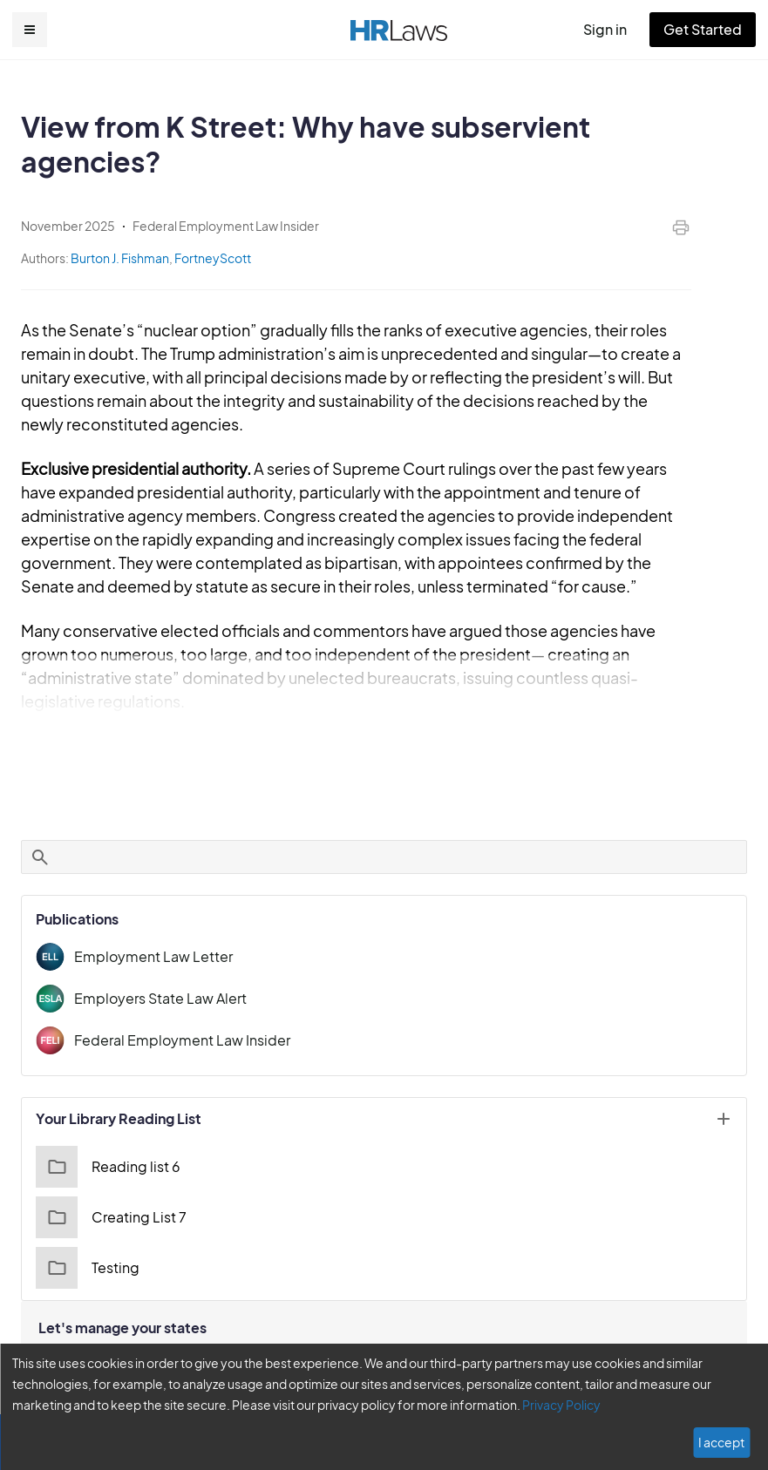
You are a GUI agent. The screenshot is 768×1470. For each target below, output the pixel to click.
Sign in (612, 29)
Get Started (706, 29)
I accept (723, 1442)
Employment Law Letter (147, 932)
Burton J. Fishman (119, 258)
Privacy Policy (482, 1405)
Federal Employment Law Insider (176, 1016)
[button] (29, 29)
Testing (86, 1244)
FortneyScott (209, 258)
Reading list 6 (106, 1143)
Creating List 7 (108, 1194)
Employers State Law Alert (156, 974)
